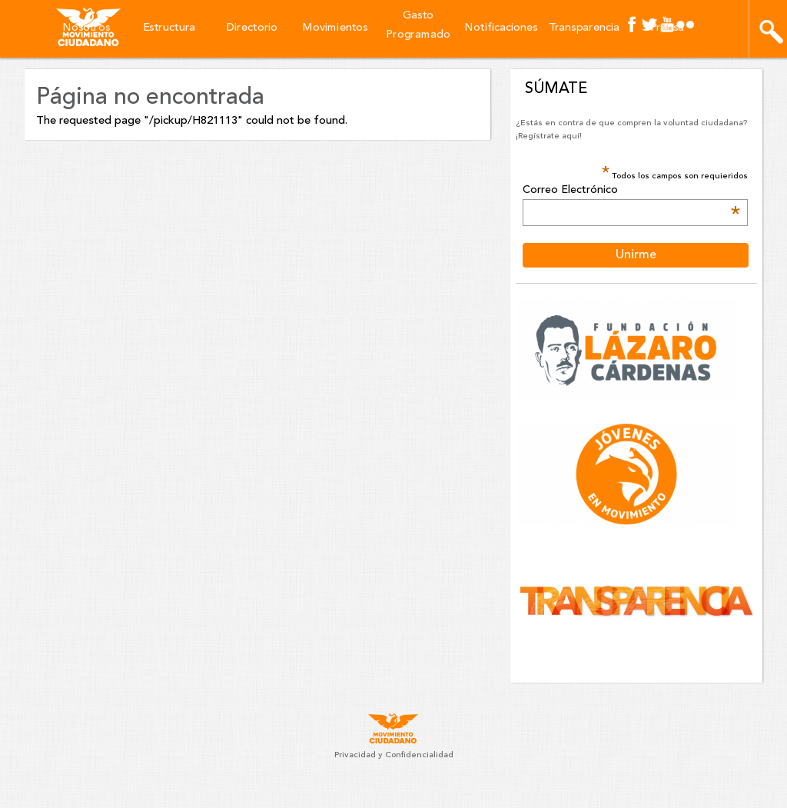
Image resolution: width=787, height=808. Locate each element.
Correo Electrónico (631, 191)
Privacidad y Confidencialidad (393, 755)
